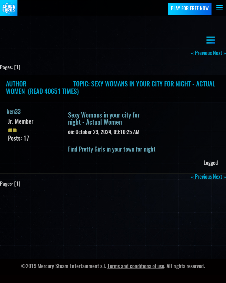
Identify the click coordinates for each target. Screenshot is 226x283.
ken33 (14, 112)
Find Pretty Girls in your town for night (112, 150)
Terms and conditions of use (135, 266)
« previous (201, 53)
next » (219, 53)
